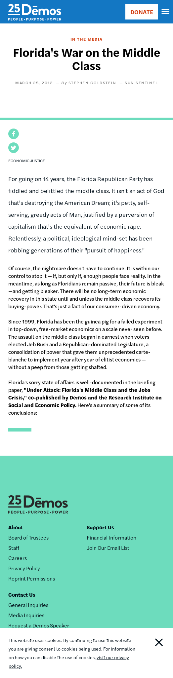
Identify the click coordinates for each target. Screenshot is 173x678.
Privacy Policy (24, 568)
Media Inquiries (26, 615)
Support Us (100, 527)
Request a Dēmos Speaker (38, 625)
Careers (17, 558)
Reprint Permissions (31, 578)
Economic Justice (26, 161)
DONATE (141, 12)
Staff (13, 547)
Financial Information (111, 537)
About (15, 527)
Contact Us (21, 594)
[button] (13, 134)
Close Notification (154, 653)
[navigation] (165, 12)
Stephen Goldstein (92, 83)
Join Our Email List (108, 547)
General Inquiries (28, 605)
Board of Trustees (28, 537)
